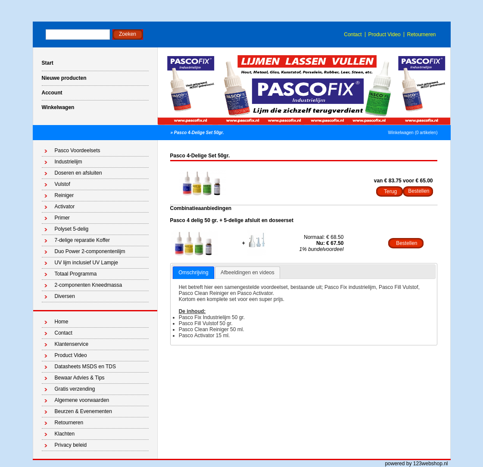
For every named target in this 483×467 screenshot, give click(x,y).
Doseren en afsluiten (78, 173)
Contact (352, 34)
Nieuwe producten (64, 78)
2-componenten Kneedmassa (88, 285)
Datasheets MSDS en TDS (85, 367)
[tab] (193, 272)
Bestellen (406, 243)
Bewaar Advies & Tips (80, 378)
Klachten (65, 434)
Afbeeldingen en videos (247, 273)
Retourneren (421, 34)
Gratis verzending (75, 389)
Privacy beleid (71, 445)
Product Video (384, 34)
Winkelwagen (58, 107)
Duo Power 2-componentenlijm (90, 251)
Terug (390, 191)
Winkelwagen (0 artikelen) (412, 132)
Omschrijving (193, 273)
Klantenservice (72, 344)
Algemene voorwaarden (82, 400)
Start (47, 63)
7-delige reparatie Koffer (82, 240)
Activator (65, 207)
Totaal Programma (76, 274)
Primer (62, 218)
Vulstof (62, 184)
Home (62, 322)
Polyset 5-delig (72, 229)
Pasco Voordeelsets (77, 150)
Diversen (65, 296)
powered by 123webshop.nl (416, 464)
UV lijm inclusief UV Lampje (86, 263)
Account (52, 93)
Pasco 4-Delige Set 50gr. (199, 132)
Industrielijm (68, 162)
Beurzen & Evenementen (83, 411)
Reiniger (64, 195)
